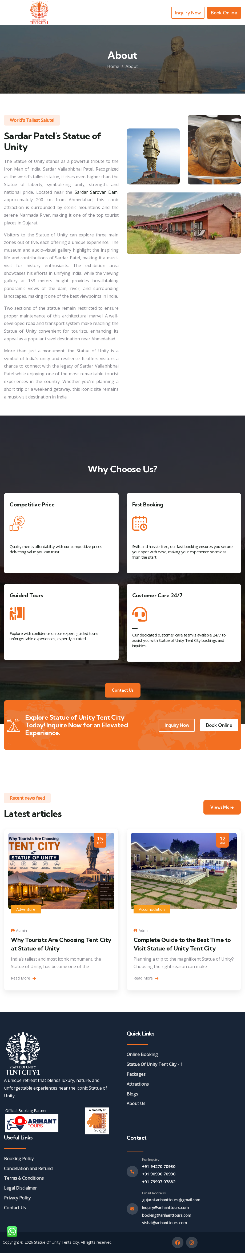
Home (113, 66)
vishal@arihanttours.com (164, 1222)
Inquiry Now (176, 725)
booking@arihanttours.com (166, 1215)
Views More (222, 807)
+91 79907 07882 (158, 1181)
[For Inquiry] (132, 1171)
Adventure (25, 909)
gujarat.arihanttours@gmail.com (171, 1199)
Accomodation (152, 909)
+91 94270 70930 (158, 1166)
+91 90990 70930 (158, 1174)
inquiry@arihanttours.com (165, 1207)
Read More (23, 978)
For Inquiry (150, 1159)
